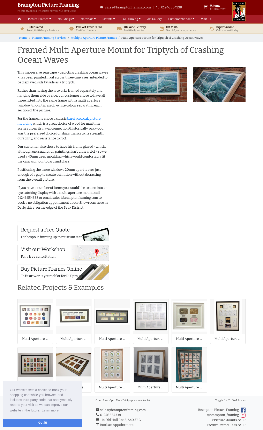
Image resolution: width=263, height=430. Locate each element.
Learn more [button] (50, 410)
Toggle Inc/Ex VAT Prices (230, 400)
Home (23, 38)
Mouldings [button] (65, 19)
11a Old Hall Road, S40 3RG (118, 420)
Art (154, 19)
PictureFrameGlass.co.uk (226, 425)
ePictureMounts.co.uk (229, 420)
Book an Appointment (115, 425)
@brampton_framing (226, 415)
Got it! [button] (42, 422)
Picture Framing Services (49, 38)
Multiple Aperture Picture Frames (94, 38)
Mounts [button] (107, 19)
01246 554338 (169, 7)
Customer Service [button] (180, 19)
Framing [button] (129, 19)
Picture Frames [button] (38, 19)
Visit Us (206, 19)
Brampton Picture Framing (222, 410)
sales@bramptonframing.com (125, 7)
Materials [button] (87, 19)
